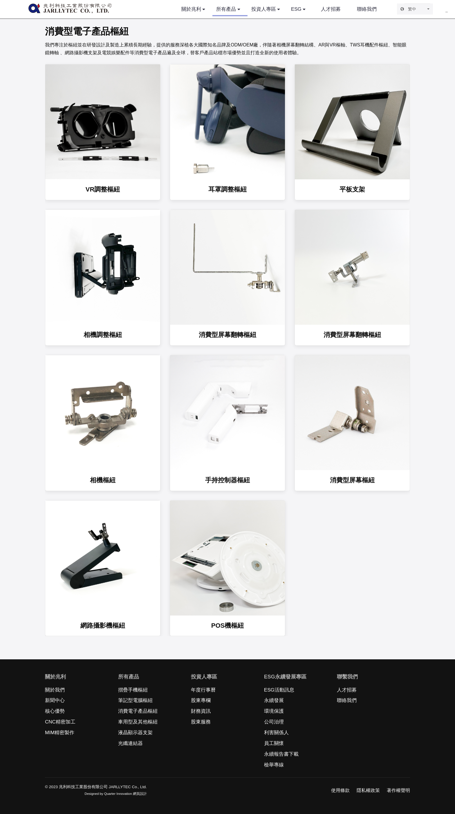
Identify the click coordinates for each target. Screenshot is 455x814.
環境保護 (274, 711)
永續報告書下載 (281, 754)
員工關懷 (274, 743)
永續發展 (274, 700)
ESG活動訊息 (279, 690)
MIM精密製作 (59, 732)
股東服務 (201, 722)
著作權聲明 (398, 790)
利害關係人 (276, 732)
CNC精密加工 (60, 722)
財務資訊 (201, 711)
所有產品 (230, 11)
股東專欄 (201, 700)
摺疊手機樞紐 (133, 690)
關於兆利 (191, 9)
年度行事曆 (203, 690)
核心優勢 (55, 711)
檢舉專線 (274, 765)
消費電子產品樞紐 (138, 711)
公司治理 (274, 722)
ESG (296, 9)
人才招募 (331, 9)
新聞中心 (55, 700)
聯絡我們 (367, 9)
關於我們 (55, 690)
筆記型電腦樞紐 (135, 700)
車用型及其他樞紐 (138, 722)
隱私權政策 (368, 790)
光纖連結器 (130, 743)
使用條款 (340, 790)
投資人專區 (263, 9)
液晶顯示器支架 (135, 732)
